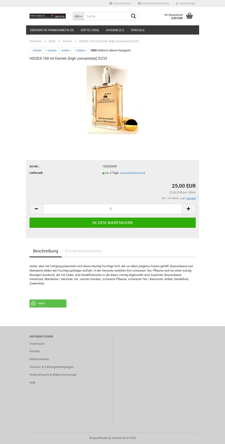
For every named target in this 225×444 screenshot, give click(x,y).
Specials (137, 30)
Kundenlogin (186, 3)
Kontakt (35, 351)
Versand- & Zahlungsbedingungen (52, 367)
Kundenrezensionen (83, 251)
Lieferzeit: (36, 173)
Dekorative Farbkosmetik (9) (52, 30)
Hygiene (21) (115, 30)
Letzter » (81, 50)
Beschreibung (45, 251)
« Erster (37, 50)
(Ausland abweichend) (132, 173)
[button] (48, 303)
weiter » (66, 50)
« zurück (51, 50)
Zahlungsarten (120, 3)
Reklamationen (39, 359)
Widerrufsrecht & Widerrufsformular (53, 374)
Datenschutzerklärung (153, 3)
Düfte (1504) (90, 30)
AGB (32, 382)
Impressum (37, 343)
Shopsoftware (98, 438)
